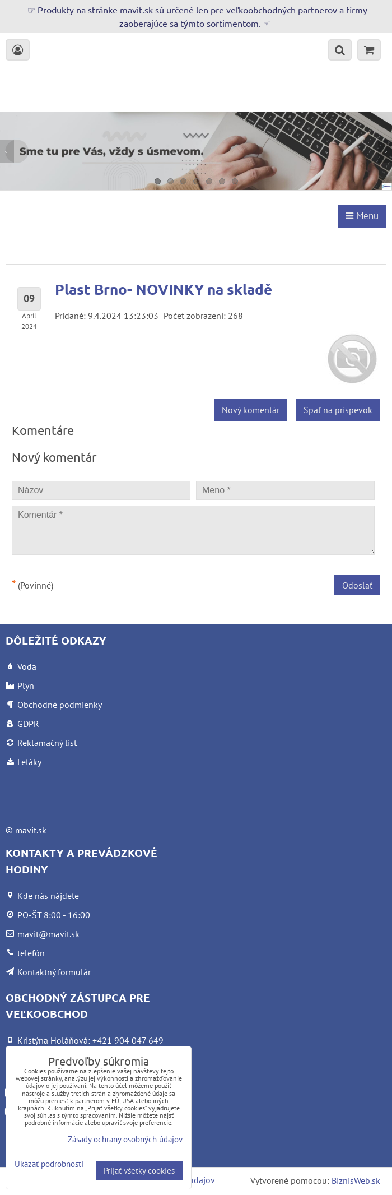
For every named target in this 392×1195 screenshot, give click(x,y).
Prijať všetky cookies (139, 1170)
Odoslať (357, 585)
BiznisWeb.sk (356, 1180)
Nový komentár (250, 409)
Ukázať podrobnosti (49, 1164)
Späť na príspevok (338, 409)
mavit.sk (30, 830)
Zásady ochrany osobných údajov (125, 1139)
